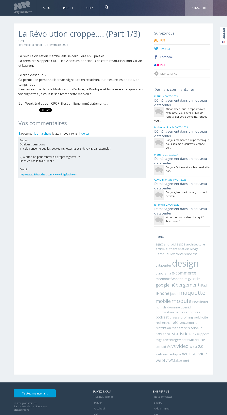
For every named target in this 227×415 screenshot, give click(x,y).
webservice (185, 335)
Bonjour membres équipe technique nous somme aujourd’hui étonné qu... (187, 140)
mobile (196, 282)
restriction (162, 311)
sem (178, 311)
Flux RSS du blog (102, 377)
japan (159, 283)
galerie (177, 269)
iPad (187, 275)
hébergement (169, 275)
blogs (190, 241)
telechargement (166, 322)
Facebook (167, 57)
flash (159, 269)
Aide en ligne (160, 385)
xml (183, 342)
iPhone (197, 275)
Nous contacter (162, 377)
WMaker (174, 342)
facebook (200, 263)
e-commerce (182, 263)
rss (172, 311)
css (192, 245)
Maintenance (170, 73)
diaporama (163, 263)
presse (187, 301)
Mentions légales (163, 394)
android (168, 236)
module (164, 290)
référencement (195, 306)
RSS (163, 40)
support (192, 317)
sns (201, 310)
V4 (207, 322)
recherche (176, 306)
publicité (162, 306)
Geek (89, 8)
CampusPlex (164, 245)
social (159, 317)
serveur (193, 311)
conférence (181, 245)
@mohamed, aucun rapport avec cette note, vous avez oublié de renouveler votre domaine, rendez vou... (180, 113)
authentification (175, 241)
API (155, 390)
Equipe (157, 381)
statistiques (175, 316)
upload (199, 322)
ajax (159, 236)
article (160, 241)
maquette (176, 282)
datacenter (163, 256)
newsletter (182, 291)
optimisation (186, 296)
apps (179, 236)
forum (167, 269)
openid (172, 296)
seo (184, 311)
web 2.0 (179, 328)
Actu (47, 8)
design (183, 253)
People (68, 8)
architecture (192, 236)
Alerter (85, 133)
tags (202, 317)
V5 (158, 328)
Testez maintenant (42, 375)
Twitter (165, 49)
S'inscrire (199, 8)
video (166, 328)
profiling (198, 301)
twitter (182, 322)
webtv (161, 341)
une (191, 322)
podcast (175, 301)
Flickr (164, 65)
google (190, 269)
